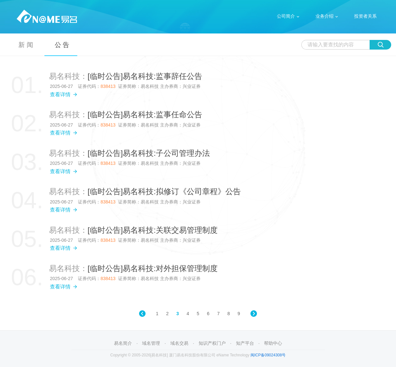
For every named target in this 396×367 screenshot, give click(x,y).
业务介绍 (325, 16)
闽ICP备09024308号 (268, 355)
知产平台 (245, 343)
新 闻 (25, 44)
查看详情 (63, 94)
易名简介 (123, 343)
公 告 (62, 44)
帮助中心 (273, 343)
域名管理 (151, 343)
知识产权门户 (212, 343)
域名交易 (179, 343)
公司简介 (286, 16)
